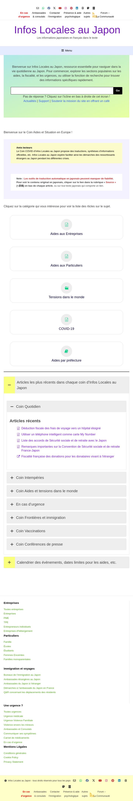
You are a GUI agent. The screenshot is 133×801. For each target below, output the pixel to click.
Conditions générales (15, 753)
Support (44, 101)
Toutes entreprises (13, 609)
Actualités (29, 101)
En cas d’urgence (27, 504)
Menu (66, 50)
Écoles (7, 646)
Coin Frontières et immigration (37, 517)
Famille (7, 642)
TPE (6, 622)
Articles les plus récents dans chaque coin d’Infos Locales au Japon (60, 385)
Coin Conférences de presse (36, 544)
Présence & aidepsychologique (72, 14)
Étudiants (9, 650)
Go (118, 90)
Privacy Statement (13, 761)
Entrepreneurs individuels (17, 626)
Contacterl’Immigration (55, 14)
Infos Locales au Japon (67, 30)
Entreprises (10, 613)
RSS (94, 16)
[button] (66, 227)
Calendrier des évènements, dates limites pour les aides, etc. (60, 562)
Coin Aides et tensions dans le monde (44, 491)
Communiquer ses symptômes (20, 733)
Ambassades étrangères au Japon (22, 679)
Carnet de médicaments (16, 737)
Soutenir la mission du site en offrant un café (80, 101)
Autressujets (87, 14)
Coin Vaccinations (27, 531)
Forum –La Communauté (105, 14)
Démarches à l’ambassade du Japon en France (29, 688)
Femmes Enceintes (14, 655)
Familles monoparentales (17, 659)
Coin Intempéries (27, 477)
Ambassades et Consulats (18, 729)
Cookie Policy (11, 757)
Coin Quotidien (25, 406)
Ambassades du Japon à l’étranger (22, 683)
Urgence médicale (13, 716)
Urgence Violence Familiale (18, 720)
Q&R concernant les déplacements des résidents (30, 692)
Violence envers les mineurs (19, 724)
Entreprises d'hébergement (18, 631)
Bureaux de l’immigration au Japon (22, 674)
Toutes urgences (12, 711)
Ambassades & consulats (39, 14)
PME (6, 618)
